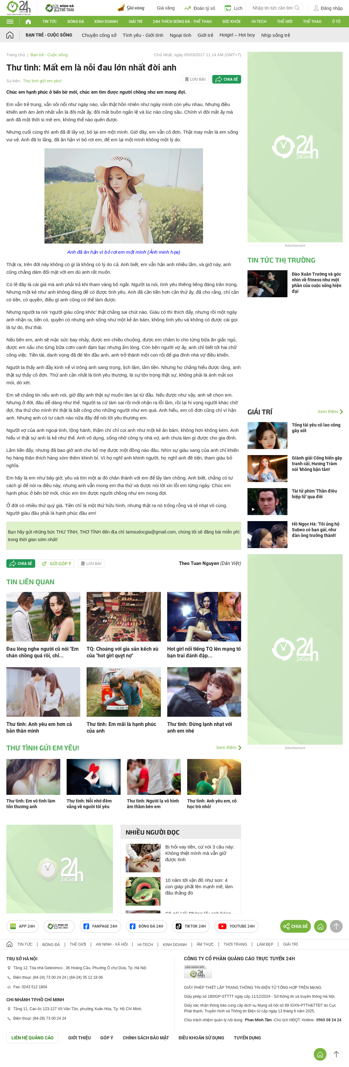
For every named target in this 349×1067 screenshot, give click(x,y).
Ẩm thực (205, 944)
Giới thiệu (79, 1037)
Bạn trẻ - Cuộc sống (49, 34)
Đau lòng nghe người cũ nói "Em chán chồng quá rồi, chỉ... (42, 652)
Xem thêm (226, 747)
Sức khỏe (231, 21)
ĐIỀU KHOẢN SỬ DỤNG (201, 1037)
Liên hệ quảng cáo (32, 1037)
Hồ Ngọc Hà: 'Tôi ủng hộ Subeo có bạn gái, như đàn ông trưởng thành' (315, 529)
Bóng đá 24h (146, 926)
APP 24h (22, 926)
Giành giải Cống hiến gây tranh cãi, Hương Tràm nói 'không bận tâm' (317, 463)
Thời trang (235, 944)
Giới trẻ (205, 35)
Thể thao (312, 21)
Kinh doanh (106, 21)
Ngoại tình (180, 35)
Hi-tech (259, 21)
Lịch (234, 8)
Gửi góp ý (56, 563)
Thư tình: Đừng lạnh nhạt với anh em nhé (199, 727)
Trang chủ (15, 54)
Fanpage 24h (100, 926)
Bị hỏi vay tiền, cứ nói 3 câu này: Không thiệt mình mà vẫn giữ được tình (199, 853)
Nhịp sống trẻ (275, 35)
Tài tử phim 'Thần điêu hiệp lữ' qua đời (314, 493)
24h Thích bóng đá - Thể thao (182, 21)
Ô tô (336, 21)
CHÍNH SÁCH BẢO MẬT (146, 1037)
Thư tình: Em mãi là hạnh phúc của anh (121, 727)
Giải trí (135, 21)
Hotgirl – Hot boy (237, 34)
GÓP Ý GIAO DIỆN (18, 1059)
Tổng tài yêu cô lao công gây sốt (316, 427)
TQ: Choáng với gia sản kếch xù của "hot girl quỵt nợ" (122, 652)
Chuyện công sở (99, 35)
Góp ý (106, 1037)
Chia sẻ (231, 79)
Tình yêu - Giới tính (143, 35)
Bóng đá (76, 21)
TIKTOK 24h (191, 926)
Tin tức (50, 21)
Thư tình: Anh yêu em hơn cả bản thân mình (39, 727)
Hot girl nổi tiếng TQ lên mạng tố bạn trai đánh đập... (204, 652)
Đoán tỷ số (199, 8)
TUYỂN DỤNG (247, 1037)
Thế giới (284, 21)
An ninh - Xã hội (112, 944)
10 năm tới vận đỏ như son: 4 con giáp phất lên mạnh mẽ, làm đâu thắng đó (199, 886)
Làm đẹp (265, 944)
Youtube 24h (236, 926)
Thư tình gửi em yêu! (42, 80)
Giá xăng (166, 7)
